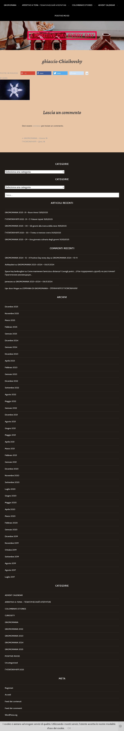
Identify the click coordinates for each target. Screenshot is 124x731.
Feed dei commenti (13, 708)
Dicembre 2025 (11, 307)
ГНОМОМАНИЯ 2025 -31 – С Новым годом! (24, 219)
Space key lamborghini (14, 271)
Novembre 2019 (12, 543)
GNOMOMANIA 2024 (14, 642)
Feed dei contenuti (13, 701)
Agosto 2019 (10, 563)
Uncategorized (11, 663)
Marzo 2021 (10, 448)
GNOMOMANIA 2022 (14, 629)
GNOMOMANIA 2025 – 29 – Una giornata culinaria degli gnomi (32, 239)
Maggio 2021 (10, 435)
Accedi (8, 695)
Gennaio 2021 (11, 462)
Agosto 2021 (10, 421)
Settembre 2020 (12, 482)
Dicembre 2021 (11, 415)
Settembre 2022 (12, 388)
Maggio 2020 (11, 502)
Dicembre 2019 (11, 536)
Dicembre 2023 (11, 354)
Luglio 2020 (10, 489)
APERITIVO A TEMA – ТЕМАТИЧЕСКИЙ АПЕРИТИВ (44, 5)
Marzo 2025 (10, 320)
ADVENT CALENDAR (106, 5)
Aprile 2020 (10, 509)
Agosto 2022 (10, 394)
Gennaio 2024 (11, 347)
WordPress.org (11, 715)
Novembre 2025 (12, 313)
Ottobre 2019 (11, 550)
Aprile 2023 (10, 361)
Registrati (9, 688)
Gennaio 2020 (11, 529)
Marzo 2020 (10, 516)
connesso (36, 126)
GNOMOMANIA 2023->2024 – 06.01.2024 (36, 264)
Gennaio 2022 (11, 408)
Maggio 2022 (10, 401)
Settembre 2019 (12, 556)
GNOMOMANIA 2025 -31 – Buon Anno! (22, 212)
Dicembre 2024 (11, 340)
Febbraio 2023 (11, 367)
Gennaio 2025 (11, 334)
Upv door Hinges (12, 288)
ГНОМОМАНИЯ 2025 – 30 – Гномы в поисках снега (28, 233)
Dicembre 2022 (11, 381)
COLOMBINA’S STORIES (82, 5)
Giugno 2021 (10, 428)
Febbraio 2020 (11, 523)
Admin (4, 78)
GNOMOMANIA (10, 5)
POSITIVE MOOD (62, 16)
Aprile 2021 (9, 442)
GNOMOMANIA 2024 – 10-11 (65, 258)
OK (69, 728)
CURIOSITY (10, 615)
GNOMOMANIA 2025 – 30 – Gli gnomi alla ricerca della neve (31, 226)
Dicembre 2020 (12, 469)
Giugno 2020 (10, 496)
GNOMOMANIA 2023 (14, 636)
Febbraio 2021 (11, 455)
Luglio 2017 (10, 577)
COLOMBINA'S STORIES (15, 609)
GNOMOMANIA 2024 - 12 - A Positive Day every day (27, 258)
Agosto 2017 (10, 570)
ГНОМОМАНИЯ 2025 (14, 669)
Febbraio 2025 (11, 327)
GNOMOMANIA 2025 (14, 649)
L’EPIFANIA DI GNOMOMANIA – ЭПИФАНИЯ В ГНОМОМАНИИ (49, 288)
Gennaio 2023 (11, 374)
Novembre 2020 (12, 475)
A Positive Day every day (62, 35)
